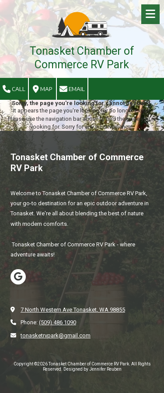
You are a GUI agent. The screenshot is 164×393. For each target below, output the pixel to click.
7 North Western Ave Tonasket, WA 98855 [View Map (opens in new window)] (73, 309)
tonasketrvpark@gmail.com (56, 335)
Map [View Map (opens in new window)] (42, 89)
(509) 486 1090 (57, 322)
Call (14, 89)
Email (72, 89)
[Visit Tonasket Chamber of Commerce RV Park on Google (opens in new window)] (18, 276)
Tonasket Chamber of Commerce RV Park (82, 58)
